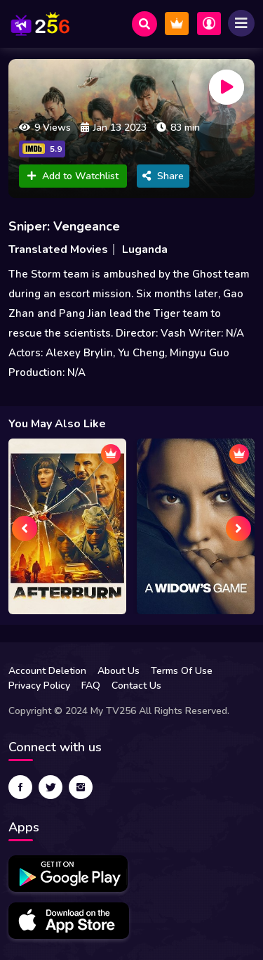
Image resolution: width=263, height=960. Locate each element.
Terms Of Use (182, 670)
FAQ (90, 685)
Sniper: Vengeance (64, 226)
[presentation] (24, 528)
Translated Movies (58, 249)
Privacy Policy (39, 685)
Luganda (145, 249)
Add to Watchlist (73, 176)
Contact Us (136, 685)
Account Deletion (47, 670)
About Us (118, 670)
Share (163, 176)
